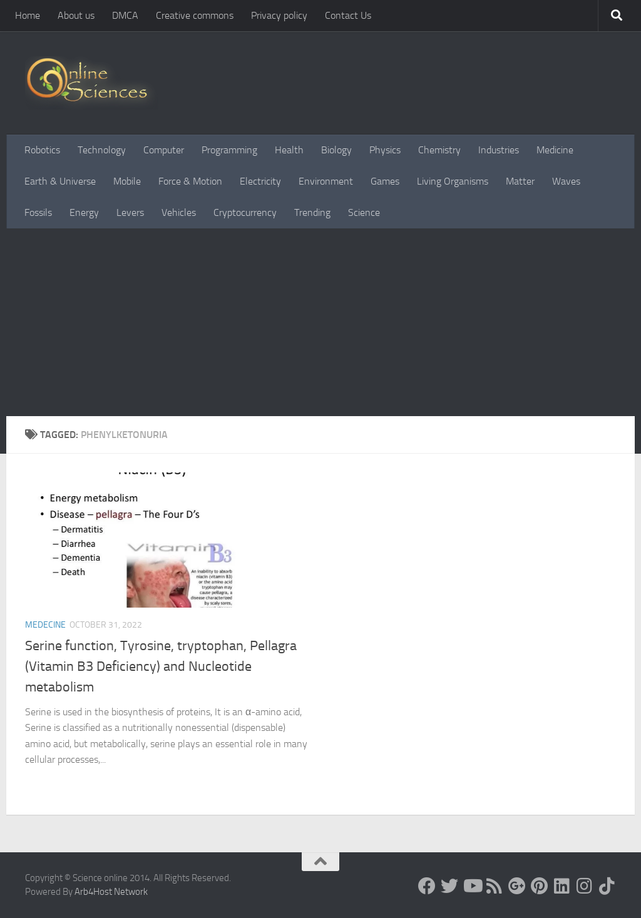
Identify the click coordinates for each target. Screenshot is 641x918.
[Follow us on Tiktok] (607, 886)
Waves (566, 181)
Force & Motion (190, 181)
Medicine (554, 150)
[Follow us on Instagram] (584, 886)
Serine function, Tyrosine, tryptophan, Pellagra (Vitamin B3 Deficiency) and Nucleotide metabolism (161, 666)
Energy (84, 212)
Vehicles (179, 212)
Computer (163, 150)
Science (364, 212)
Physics (385, 150)
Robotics (42, 150)
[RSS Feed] (494, 886)
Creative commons (194, 15)
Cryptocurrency (245, 212)
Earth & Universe (60, 181)
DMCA (125, 15)
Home (27, 15)
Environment (326, 181)
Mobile (127, 181)
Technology (102, 150)
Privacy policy (279, 15)
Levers (130, 212)
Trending (312, 212)
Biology (336, 150)
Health (289, 150)
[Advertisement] (320, 322)
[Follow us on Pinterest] (539, 886)
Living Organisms (452, 181)
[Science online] (427, 886)
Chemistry (439, 150)
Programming (229, 150)
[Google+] (517, 886)
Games (385, 181)
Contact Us (348, 15)
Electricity (260, 181)
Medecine (45, 625)
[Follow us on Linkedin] (562, 886)
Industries (498, 150)
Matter (520, 181)
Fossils (38, 212)
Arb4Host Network (111, 891)
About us (76, 15)
